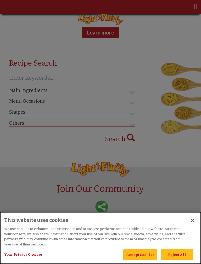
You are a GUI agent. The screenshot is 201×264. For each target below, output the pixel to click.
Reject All (177, 255)
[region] (100, 238)
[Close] (192, 220)
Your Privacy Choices (23, 254)
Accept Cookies (140, 255)
